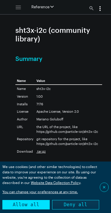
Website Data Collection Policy (55, 182)
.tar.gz (41, 151)
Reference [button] (42, 6)
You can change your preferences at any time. (40, 192)
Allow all (26, 204)
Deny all (75, 204)
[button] (100, 9)
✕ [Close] (104, 187)
